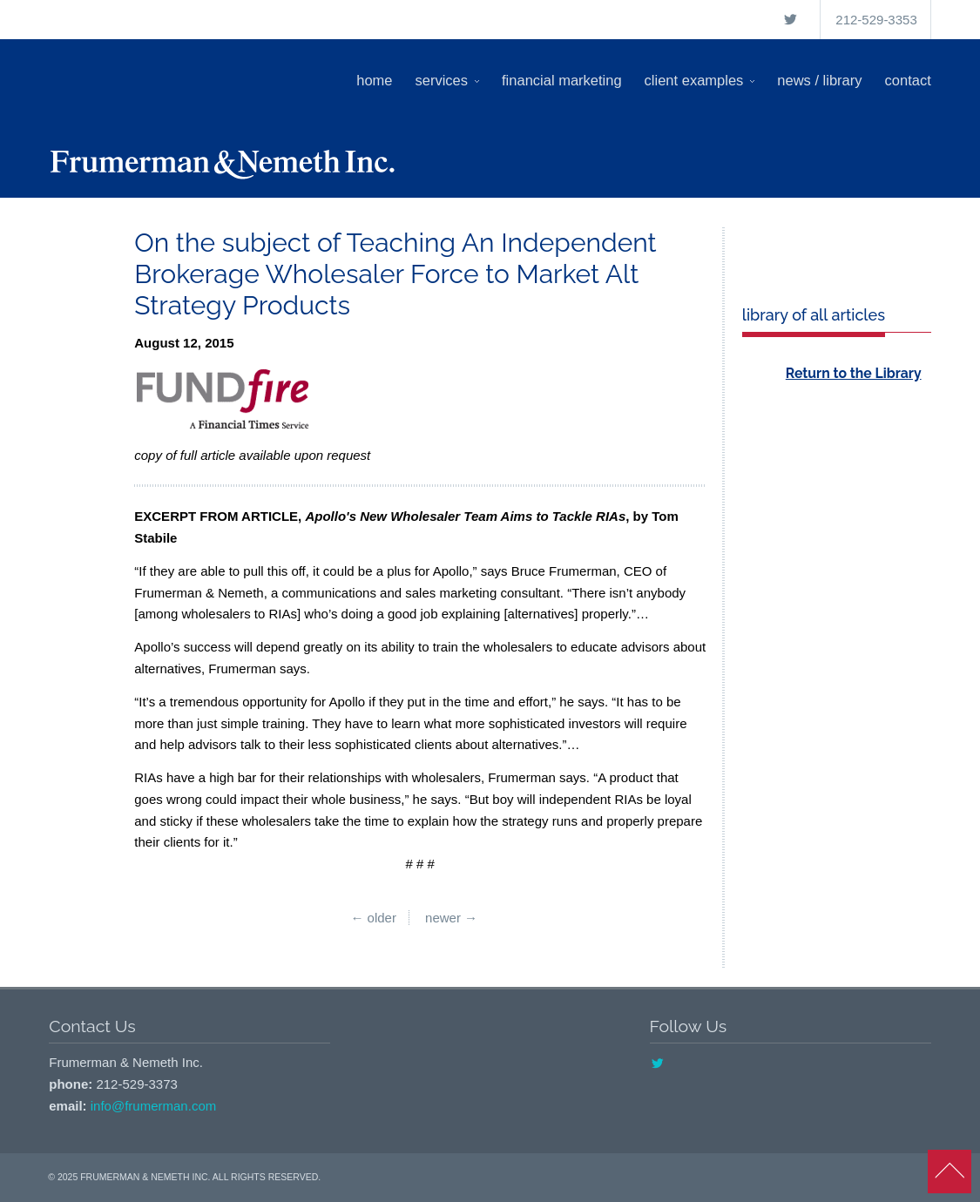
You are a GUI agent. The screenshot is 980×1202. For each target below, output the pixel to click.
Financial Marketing (562, 80)
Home (374, 80)
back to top (949, 1171)
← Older (373, 917)
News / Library (819, 80)
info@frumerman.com (153, 1105)
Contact (908, 80)
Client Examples (700, 80)
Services (448, 80)
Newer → (451, 917)
